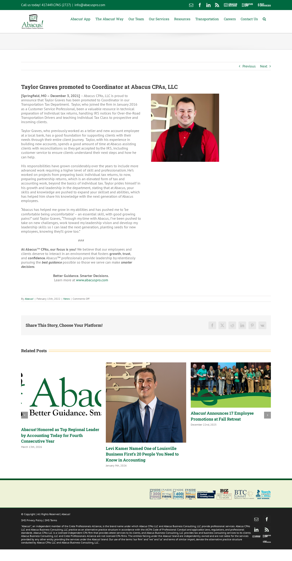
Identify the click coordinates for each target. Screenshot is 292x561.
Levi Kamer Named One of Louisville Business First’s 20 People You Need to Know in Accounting (142, 454)
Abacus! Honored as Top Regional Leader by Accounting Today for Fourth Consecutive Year (60, 435)
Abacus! (29, 298)
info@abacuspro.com (89, 5)
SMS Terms (51, 520)
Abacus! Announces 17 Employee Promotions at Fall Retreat (222, 416)
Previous (249, 66)
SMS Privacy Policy (32, 520)
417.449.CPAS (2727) (56, 5)
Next (263, 66)
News (66, 298)
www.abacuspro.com (92, 280)
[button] (264, 18)
